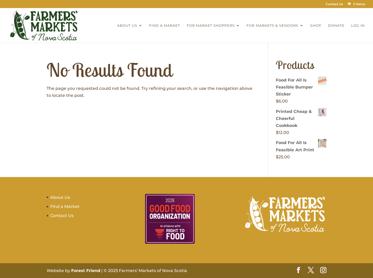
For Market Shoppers (211, 26)
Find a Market (164, 26)
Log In (358, 26)
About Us (127, 26)
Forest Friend (85, 270)
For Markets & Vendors (272, 26)
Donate (336, 26)
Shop (315, 26)
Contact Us (334, 4)
